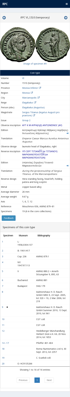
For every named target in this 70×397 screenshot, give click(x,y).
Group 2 (26, 120)
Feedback (9, 218)
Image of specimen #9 (35, 63)
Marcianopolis (29, 97)
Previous (23, 380)
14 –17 (5, 342)
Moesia (26, 92)
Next (49, 380)
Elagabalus (27, 102)
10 (3, 319)
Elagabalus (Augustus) (33, 107)
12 (3, 330)
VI (23, 78)
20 (3, 363)
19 (3, 357)
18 (3, 348)
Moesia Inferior (30, 87)
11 (3, 325)
